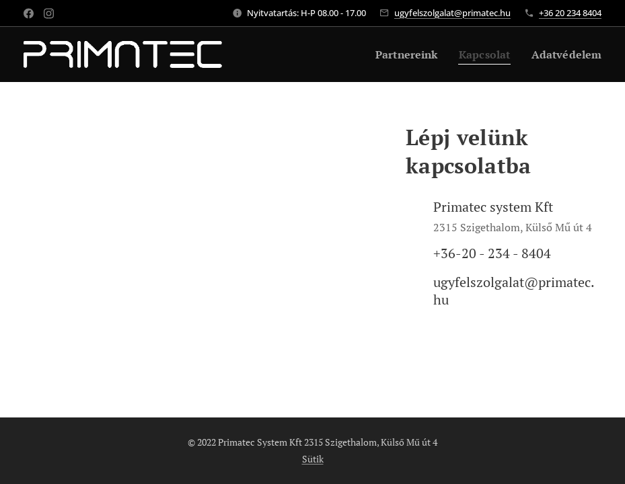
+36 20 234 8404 (570, 13)
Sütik (313, 458)
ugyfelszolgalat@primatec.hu (452, 13)
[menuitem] (398, 54)
